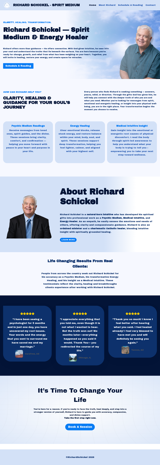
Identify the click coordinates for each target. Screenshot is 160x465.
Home (92, 5)
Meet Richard (107, 5)
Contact (151, 5)
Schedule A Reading (130, 5)
